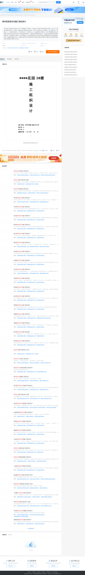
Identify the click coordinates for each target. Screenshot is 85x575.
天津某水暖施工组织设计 (23, 510)
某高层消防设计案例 (34, 201)
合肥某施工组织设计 (22, 260)
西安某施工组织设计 (22, 224)
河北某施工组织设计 (22, 269)
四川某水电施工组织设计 (23, 385)
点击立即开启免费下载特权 (74, 40)
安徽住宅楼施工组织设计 (46, 496)
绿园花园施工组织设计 (22, 519)
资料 (12, 2)
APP (33, 2)
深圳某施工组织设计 (22, 251)
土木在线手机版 (55, 572)
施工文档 (6, 15)
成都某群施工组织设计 (22, 430)
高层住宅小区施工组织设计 (23, 362)
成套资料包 (28, 2)
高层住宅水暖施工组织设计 (23, 514)
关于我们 (29, 572)
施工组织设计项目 (21, 180)
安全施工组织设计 (21, 171)
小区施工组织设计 (21, 358)
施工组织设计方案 (21, 394)
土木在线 (8, 2)
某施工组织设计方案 (22, 501)
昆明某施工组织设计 (22, 287)
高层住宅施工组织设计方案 (23, 398)
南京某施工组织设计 (22, 332)
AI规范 (22, 2)
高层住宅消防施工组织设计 (23, 407)
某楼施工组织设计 (21, 376)
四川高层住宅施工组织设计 (23, 201)
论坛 (16, 2)
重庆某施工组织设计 (22, 242)
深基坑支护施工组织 (21, 452)
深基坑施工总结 (40, 452)
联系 (43, 150)
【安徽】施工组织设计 (22, 493)
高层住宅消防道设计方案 (46, 398)
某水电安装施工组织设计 (23, 367)
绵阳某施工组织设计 (22, 305)
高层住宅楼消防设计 (34, 380)
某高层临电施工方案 (44, 201)
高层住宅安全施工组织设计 (23, 175)
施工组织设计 (11, 15)
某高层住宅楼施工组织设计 (23, 380)
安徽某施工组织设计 (22, 314)
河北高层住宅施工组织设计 (23, 273)
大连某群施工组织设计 (22, 439)
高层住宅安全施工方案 (35, 175)
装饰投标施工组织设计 (22, 192)
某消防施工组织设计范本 (23, 484)
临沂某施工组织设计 (22, 296)
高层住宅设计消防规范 (51, 407)
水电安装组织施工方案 (41, 371)
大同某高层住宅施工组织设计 (70, 57)
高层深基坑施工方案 (31, 452)
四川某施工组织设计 (22, 198)
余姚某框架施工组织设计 (23, 412)
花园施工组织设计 (21, 523)
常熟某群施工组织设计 (22, 421)
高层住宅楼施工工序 (44, 380)
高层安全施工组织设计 (39, 416)
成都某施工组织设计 (22, 323)
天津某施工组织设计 (22, 206)
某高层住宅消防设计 (34, 487)
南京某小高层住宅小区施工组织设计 (38, 407)
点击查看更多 (30, 528)
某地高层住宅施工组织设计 (70, 69)
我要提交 (32, 565)
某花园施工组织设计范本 (23, 475)
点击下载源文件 (54, 51)
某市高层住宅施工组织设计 (70, 72)
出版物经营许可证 (57, 573)
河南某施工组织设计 (22, 278)
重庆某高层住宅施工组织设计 (70, 51)
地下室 (50, 30)
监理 (21, 30)
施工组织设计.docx (21, 350)
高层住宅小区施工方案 (45, 362)
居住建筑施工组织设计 (19, 15)
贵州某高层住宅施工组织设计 (29, 15)
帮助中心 (43, 572)
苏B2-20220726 (51, 573)
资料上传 (11, 565)
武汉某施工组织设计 (22, 215)
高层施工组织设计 (21, 183)
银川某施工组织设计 (22, 233)
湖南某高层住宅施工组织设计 (70, 67)
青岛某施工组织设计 (22, 341)
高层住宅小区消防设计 (35, 362)
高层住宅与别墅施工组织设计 (70, 62)
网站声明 (39, 572)
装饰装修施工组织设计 (22, 457)
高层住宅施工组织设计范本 (23, 478)
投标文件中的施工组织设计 (42, 192)
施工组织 (37, 183)
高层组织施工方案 (30, 183)
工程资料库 (2, 15)
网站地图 (48, 572)
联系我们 (34, 572)
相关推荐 (4, 166)
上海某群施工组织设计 (22, 466)
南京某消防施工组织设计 (23, 403)
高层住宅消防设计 (43, 487)
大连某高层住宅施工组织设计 (70, 54)
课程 (19, 2)
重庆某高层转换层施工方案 (23, 246)
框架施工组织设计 (21, 416)
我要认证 (74, 565)
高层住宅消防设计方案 (35, 398)
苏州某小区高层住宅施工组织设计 (48, 175)
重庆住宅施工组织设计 (44, 246)
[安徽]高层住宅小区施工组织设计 (44, 318)
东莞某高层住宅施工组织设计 (70, 59)
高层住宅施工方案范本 (35, 478)
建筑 (36, 32)
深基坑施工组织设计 (22, 448)
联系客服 (53, 565)
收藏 (52, 150)
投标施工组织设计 (21, 189)
